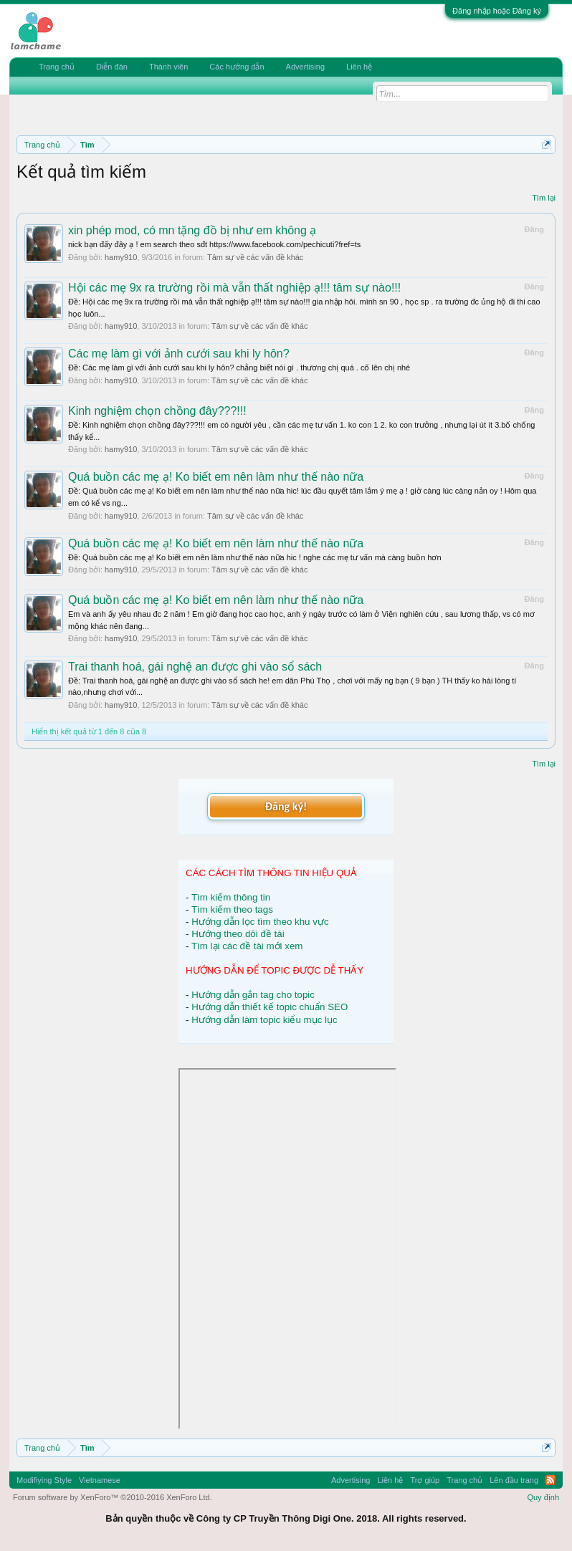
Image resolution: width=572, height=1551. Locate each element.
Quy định (543, 1497)
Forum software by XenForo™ (112, 1497)
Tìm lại (544, 197)
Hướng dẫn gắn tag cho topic (253, 994)
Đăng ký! (286, 806)
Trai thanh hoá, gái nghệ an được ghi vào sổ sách (195, 667)
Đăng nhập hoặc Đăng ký (496, 10)
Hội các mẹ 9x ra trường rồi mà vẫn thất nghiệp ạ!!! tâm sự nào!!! (234, 288)
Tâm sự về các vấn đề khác (255, 257)
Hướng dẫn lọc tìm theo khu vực (259, 921)
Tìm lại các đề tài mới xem (247, 946)
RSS (550, 1480)
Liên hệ (359, 66)
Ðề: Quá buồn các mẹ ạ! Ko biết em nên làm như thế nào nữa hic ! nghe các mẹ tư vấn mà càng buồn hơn (255, 557)
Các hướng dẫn (236, 66)
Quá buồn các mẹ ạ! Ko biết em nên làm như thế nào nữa (215, 477)
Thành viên (168, 66)
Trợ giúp (424, 1480)
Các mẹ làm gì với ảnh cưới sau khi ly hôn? (179, 353)
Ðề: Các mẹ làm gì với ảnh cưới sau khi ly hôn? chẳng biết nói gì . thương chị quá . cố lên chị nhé (239, 367)
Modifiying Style (44, 1480)
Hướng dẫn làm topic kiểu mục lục (264, 1019)
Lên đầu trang (514, 1480)
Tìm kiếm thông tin (230, 897)
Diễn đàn (112, 66)
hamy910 (121, 257)
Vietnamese (99, 1480)
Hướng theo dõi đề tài (237, 933)
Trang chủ (57, 66)
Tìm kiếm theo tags (232, 909)
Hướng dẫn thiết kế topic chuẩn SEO (269, 1007)
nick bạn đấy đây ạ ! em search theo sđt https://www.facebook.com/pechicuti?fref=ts (214, 244)
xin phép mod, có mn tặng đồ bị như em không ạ (192, 230)
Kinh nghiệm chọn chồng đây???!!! (157, 411)
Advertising (305, 66)
